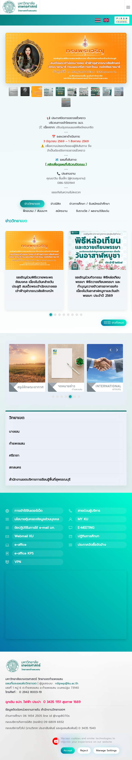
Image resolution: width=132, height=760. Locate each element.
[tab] (13, 91)
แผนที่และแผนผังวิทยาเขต (21, 683)
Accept (67, 750)
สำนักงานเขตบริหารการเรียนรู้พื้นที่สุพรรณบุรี (39, 479)
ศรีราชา (14, 455)
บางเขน (14, 431)
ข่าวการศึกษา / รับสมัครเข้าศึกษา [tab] (89, 204)
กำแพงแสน (17, 443)
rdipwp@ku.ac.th (66, 683)
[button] (128, 7)
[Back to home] (20, 7)
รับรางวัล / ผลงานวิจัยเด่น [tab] (92, 211)
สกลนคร (15, 467)
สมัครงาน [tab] (61, 211)
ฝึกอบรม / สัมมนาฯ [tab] (35, 211)
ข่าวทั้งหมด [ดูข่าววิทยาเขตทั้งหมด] (114, 323)
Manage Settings (106, 750)
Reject (84, 750)
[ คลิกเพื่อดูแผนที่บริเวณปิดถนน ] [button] (66, 164)
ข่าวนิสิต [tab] (56, 204)
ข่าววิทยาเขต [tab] (32, 204)
